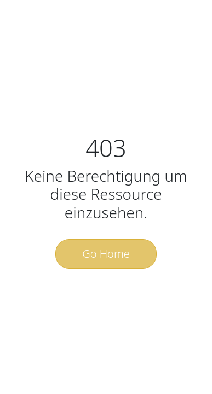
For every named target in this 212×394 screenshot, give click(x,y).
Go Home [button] (106, 253)
